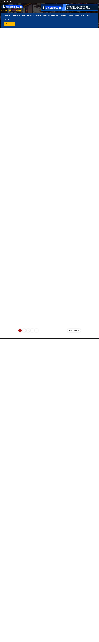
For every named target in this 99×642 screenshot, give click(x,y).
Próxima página (74, 633)
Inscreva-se (9, 24)
